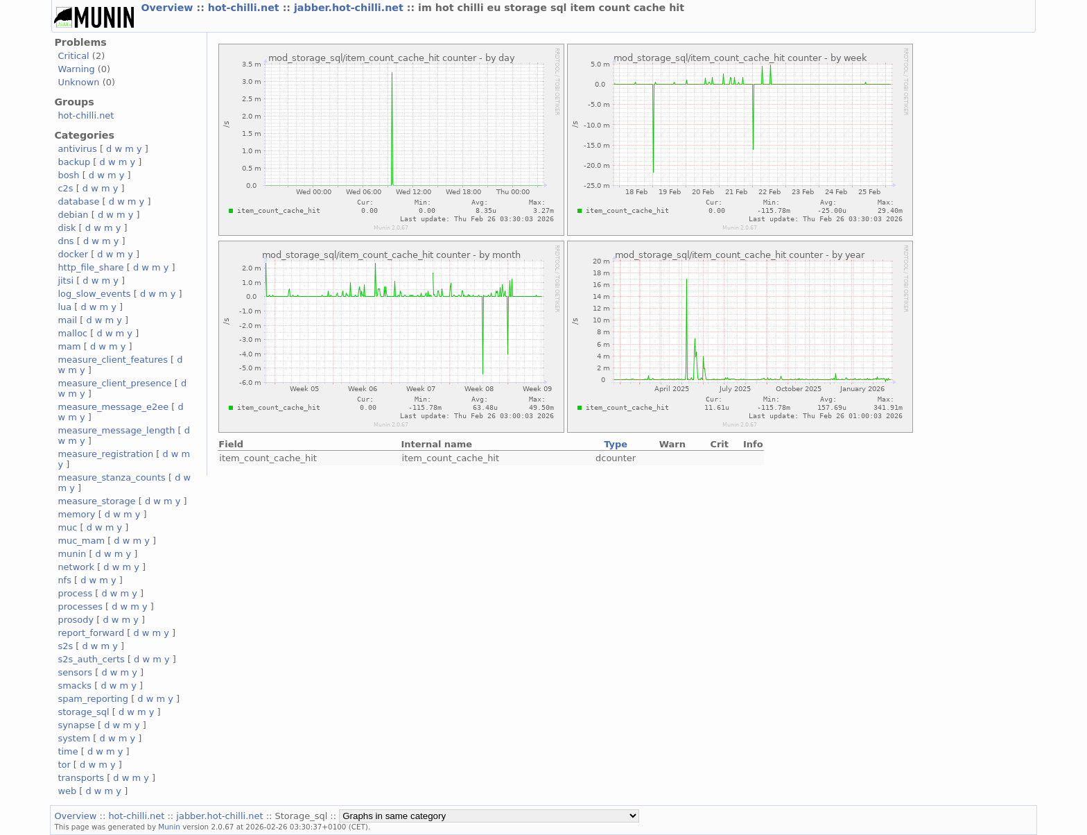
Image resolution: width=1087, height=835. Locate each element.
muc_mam (81, 540)
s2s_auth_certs (91, 659)
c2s (65, 188)
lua (64, 307)
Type (615, 444)
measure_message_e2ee (113, 407)
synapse (76, 725)
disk (67, 228)
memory (76, 514)
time (68, 751)
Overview (168, 7)
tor (64, 764)
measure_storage (96, 501)
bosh (68, 175)
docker (73, 254)
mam (69, 346)
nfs (64, 580)
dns (65, 241)
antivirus (77, 149)
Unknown (78, 82)
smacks (75, 685)
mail (67, 320)
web (67, 791)
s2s (65, 646)
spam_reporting (93, 699)
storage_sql (83, 712)
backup (74, 162)
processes (80, 606)
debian (73, 214)
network (76, 567)
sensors (75, 672)
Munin (169, 827)
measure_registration (105, 454)
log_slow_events (94, 294)
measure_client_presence (114, 383)
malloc (72, 333)
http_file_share (90, 267)
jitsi (65, 280)
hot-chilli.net (245, 7)
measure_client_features (113, 359)
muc (67, 527)
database (78, 201)
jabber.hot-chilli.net (350, 7)
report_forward (91, 633)
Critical (73, 56)
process (75, 593)
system (74, 738)
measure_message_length (116, 430)
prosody (76, 619)
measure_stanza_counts (111, 477)
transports (81, 778)
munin (72, 554)
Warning (76, 69)
